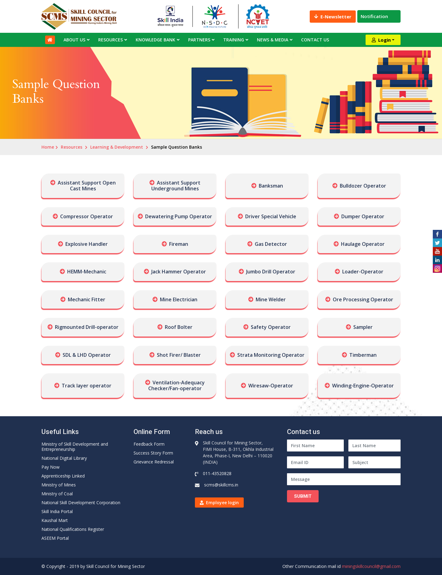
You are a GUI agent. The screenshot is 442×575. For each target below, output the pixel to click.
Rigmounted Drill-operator (86, 327)
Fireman (178, 244)
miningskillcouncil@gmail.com (371, 566)
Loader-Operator (362, 271)
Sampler (363, 327)
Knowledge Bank (155, 40)
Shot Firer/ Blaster (179, 355)
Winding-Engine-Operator (363, 385)
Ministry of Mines (58, 485)
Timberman (363, 355)
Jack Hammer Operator (178, 271)
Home (47, 147)
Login (381, 40)
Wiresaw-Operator (270, 385)
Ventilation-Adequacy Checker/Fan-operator (176, 385)
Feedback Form (149, 444)
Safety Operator (271, 327)
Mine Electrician (178, 299)
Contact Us (315, 40)
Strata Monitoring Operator (270, 355)
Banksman (271, 185)
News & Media (272, 40)
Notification (379, 16)
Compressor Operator (86, 216)
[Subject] (374, 462)
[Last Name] (374, 445)
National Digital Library (64, 458)
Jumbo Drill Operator (270, 271)
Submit (303, 496)
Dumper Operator (362, 216)
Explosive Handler (86, 244)
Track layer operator (86, 385)
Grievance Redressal (154, 462)
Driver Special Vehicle (270, 216)
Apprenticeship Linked (63, 476)
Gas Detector (271, 244)
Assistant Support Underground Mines (176, 185)
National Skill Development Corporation (80, 502)
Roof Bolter (178, 327)
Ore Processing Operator (363, 299)
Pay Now (50, 467)
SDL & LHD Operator (87, 355)
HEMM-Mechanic (86, 271)
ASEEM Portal (55, 538)
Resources (110, 40)
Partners (199, 40)
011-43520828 (217, 473)
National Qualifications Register (72, 529)
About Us (74, 40)
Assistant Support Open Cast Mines (87, 185)
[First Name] (315, 445)
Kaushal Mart (54, 520)
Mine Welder (271, 299)
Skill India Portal (57, 511)
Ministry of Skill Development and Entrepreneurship (74, 446)
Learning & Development (116, 147)
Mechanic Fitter (86, 299)
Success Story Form (153, 453)
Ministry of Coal (57, 494)
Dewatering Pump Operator (178, 216)
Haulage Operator (363, 244)
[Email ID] (315, 462)
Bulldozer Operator (363, 185)
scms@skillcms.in (221, 485)
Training (233, 40)
